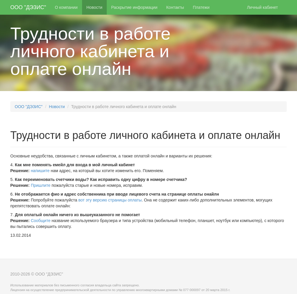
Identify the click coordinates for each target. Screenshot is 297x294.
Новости (94, 7)
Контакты (175, 7)
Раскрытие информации (134, 7)
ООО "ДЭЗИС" (28, 7)
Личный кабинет (262, 7)
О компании (66, 7)
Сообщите (41, 220)
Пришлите (41, 185)
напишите (40, 170)
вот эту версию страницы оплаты (109, 200)
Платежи (201, 7)
